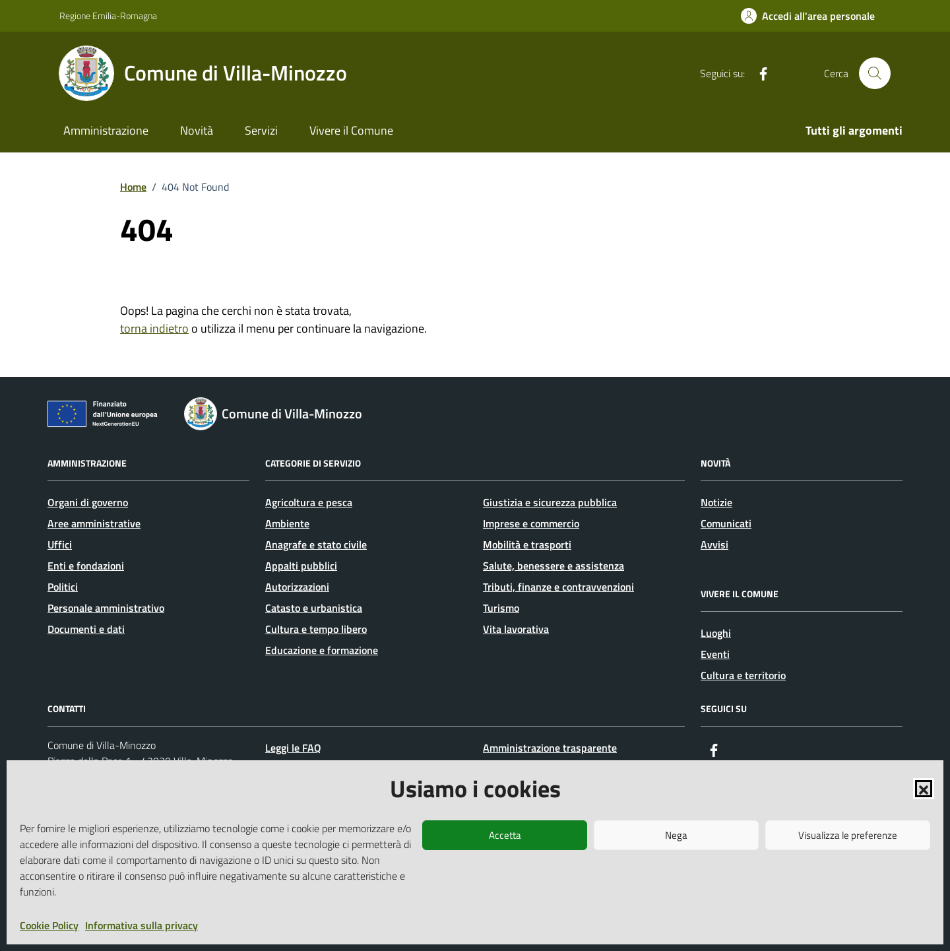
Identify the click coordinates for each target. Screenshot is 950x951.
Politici (63, 587)
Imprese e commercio (531, 523)
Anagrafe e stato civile (316, 544)
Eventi (715, 654)
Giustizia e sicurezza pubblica (550, 502)
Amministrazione (105, 130)
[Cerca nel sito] (875, 73)
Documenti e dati (86, 629)
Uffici (60, 544)
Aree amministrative (94, 523)
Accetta (505, 835)
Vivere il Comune (351, 130)
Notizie (716, 502)
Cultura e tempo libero (316, 629)
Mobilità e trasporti (527, 544)
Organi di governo (88, 502)
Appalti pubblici (301, 566)
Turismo (501, 608)
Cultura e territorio (743, 675)
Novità (196, 130)
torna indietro (154, 328)
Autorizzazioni (297, 587)
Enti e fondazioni (86, 566)
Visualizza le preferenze (847, 835)
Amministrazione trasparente (550, 748)
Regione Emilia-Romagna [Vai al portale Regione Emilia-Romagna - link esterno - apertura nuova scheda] (108, 15)
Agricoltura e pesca (308, 502)
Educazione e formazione (321, 650)
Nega (676, 835)
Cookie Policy (49, 925)
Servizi (261, 130)
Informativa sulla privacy (141, 925)
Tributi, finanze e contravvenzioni (558, 587)
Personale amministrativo (106, 608)
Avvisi (714, 544)
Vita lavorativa (516, 629)
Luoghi (716, 633)
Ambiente (287, 523)
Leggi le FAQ (293, 748)
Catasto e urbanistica (313, 608)
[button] (923, 788)
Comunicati (726, 523)
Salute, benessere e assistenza (553, 566)
